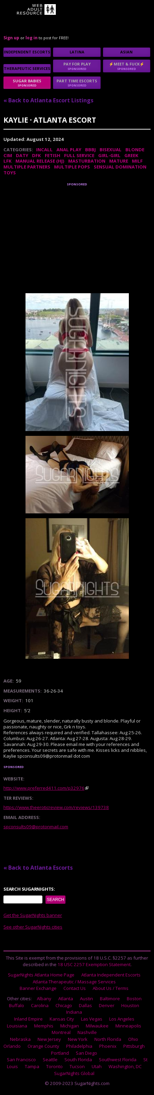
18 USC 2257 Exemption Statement (94, 964)
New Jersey (49, 1039)
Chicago (63, 1005)
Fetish (52, 155)
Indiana (74, 1012)
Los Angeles (121, 1019)
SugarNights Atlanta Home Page (41, 975)
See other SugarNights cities (32, 927)
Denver (106, 1005)
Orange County (43, 1046)
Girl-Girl (109, 155)
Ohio (133, 1039)
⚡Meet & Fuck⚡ (126, 66)
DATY (22, 155)
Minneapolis (128, 1026)
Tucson (77, 1066)
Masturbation (86, 161)
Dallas (85, 1005)
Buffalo (16, 1005)
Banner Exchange (38, 988)
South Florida (78, 1059)
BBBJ (90, 149)
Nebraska (20, 1039)
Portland (60, 1053)
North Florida (107, 1039)
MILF (137, 161)
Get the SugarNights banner (32, 915)
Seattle (50, 1059)
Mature (118, 161)
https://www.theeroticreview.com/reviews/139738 (56, 807)
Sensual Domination (120, 167)
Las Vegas (91, 1019)
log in (31, 38)
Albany (44, 998)
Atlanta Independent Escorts (111, 975)
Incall (44, 149)
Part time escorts (76, 83)
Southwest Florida (117, 1059)
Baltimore (110, 998)
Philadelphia (79, 1046)
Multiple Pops (72, 167)
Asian (126, 51)
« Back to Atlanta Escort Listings (48, 100)
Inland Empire (28, 1019)
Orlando (12, 1046)
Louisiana (17, 1026)
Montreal (61, 1032)
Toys (9, 173)
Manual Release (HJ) (40, 161)
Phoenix (107, 1046)
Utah (97, 1066)
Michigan (69, 1026)
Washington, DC (125, 1066)
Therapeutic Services (27, 68)
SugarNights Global (74, 1073)
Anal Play (69, 149)
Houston (130, 1005)
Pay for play (76, 66)
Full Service (79, 155)
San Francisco (21, 1059)
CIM (7, 155)
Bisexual (111, 149)
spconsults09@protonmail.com (35, 826)
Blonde (134, 149)
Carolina (40, 1005)
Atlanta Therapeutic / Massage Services (74, 982)
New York (78, 1039)
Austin (86, 998)
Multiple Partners (26, 167)
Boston (134, 998)
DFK (36, 155)
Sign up (11, 38)
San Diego (86, 1053)
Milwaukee (97, 1026)
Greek (131, 155)
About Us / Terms (111, 988)
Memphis (43, 1026)
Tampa (32, 1066)
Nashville (87, 1032)
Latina (77, 51)
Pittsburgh (134, 1046)
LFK (7, 161)
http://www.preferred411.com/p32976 (43, 788)
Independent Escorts (27, 51)
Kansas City (62, 1019)
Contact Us (74, 988)
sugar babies (27, 83)
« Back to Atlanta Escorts (38, 867)
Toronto (54, 1066)
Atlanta (65, 998)
